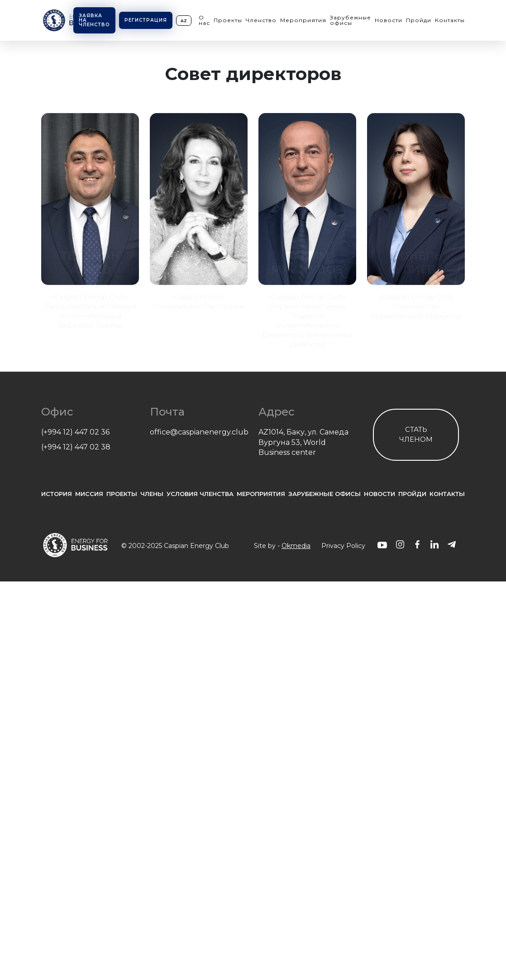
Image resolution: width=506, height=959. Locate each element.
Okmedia (296, 546)
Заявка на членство (94, 20)
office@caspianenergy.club (199, 432)
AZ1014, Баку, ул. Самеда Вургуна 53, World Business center (303, 442)
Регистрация (145, 20)
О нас (204, 20)
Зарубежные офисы (350, 20)
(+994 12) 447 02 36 (75, 432)
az (184, 20)
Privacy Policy (343, 546)
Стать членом (416, 434)
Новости (388, 20)
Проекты (228, 20)
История (56, 494)
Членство (261, 20)
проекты (121, 494)
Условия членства (200, 494)
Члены (151, 494)
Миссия (89, 494)
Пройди (418, 20)
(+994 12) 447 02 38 (75, 447)
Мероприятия (303, 20)
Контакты (450, 20)
